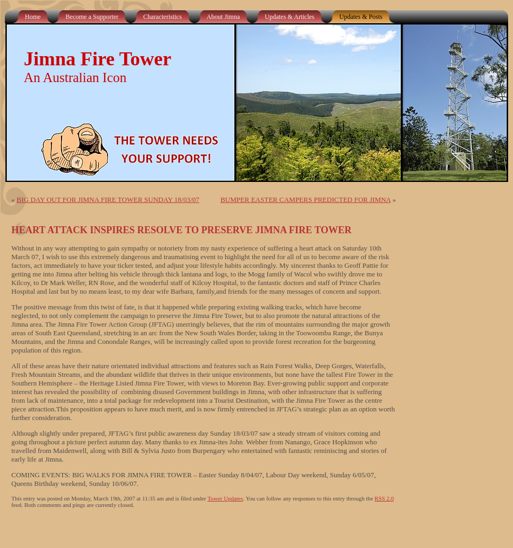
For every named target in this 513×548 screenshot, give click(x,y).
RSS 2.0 (384, 498)
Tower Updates (225, 498)
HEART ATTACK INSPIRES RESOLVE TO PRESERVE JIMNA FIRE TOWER (181, 230)
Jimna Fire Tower (97, 59)
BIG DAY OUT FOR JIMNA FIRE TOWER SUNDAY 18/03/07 (108, 199)
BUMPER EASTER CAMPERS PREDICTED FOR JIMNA (305, 199)
